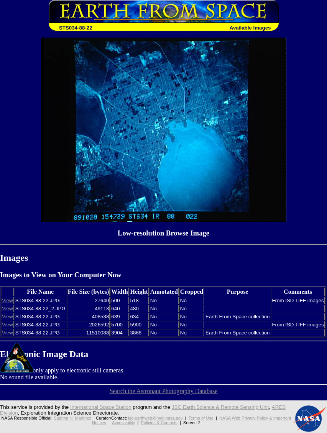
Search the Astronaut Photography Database (164, 391)
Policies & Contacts (159, 422)
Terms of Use (201, 418)
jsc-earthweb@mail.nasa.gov (155, 418)
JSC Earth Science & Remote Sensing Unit (220, 407)
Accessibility (123, 422)
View (7, 300)
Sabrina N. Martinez (72, 418)
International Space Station (100, 407)
